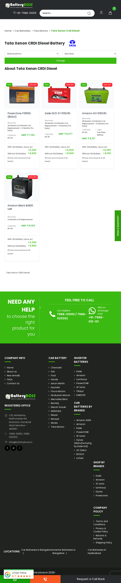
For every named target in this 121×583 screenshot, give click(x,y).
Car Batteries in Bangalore (36, 549)
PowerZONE (82, 383)
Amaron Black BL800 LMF (20, 207)
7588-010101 (66, 314)
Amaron (80, 375)
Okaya (80, 391)
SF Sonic (80, 387)
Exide (79, 371)
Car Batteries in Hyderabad (97, 551)
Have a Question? (117, 226)
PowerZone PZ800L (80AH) (19, 115)
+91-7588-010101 (24, 13)
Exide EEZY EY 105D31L (58, 113)
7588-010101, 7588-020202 (19, 435)
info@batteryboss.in (20, 442)
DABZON (80, 395)
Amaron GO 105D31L (94, 113)
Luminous (81, 379)
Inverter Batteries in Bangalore (63, 551)
